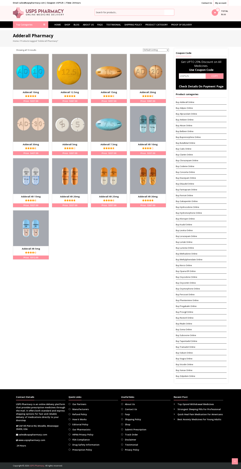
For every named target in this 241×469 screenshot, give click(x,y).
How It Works (79, 419)
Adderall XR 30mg (148, 196)
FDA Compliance (81, 439)
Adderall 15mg (109, 92)
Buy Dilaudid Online (185, 183)
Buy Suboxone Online (186, 335)
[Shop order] (156, 50)
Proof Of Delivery (181, 24)
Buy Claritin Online (184, 154)
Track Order (131, 434)
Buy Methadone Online (186, 253)
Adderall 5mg (69, 144)
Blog (76, 24)
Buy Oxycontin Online (186, 282)
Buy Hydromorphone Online (189, 212)
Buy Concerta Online (185, 172)
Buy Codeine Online (185, 166)
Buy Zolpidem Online (185, 376)
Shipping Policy (133, 24)
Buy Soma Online (184, 329)
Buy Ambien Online (185, 119)
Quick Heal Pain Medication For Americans (200, 414)
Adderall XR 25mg (109, 196)
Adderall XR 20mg (70, 196)
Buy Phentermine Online (187, 300)
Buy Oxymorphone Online (188, 288)
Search (169, 12)
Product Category (156, 24)
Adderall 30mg (31, 144)
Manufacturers (80, 409)
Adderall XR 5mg (31, 248)
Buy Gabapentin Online (187, 201)
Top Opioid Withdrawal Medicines (196, 404)
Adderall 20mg (148, 92)
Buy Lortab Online (184, 242)
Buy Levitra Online (184, 230)
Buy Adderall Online (185, 102)
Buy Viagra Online (184, 358)
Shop (67, 24)
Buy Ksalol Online (184, 224)
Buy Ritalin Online (184, 323)
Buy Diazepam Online (186, 178)
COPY (214, 76)
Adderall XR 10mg (148, 144)
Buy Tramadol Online (185, 347)
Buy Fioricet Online (184, 195)
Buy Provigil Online (184, 312)
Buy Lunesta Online (185, 247)
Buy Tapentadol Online (186, 341)
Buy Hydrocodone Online (187, 207)
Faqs (100, 24)
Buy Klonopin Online (185, 218)
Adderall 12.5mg (70, 92)
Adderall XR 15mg (31, 196)
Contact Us (206, 3)
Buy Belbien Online (185, 131)
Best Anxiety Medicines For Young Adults (199, 419)
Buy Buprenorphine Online (188, 137)
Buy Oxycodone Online (186, 277)
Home (57, 24)
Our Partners (79, 404)
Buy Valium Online (184, 352)
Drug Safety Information (85, 444)
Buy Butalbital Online (185, 143)
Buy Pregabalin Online (186, 306)
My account (220, 3)
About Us (88, 24)
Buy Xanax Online (184, 370)
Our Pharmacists (81, 429)
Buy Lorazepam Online (186, 236)
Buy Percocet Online (185, 294)
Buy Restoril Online (185, 317)
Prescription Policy (82, 449)
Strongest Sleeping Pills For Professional (199, 409)
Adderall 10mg (31, 92)
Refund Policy (79, 414)
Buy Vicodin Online (184, 364)
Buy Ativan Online (184, 125)
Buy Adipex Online (184, 108)
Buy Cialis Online (183, 148)
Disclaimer (130, 439)
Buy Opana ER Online (186, 271)
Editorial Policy (80, 424)
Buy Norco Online (184, 265)
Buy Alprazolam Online (186, 113)
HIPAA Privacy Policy (82, 434)
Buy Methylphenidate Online (189, 259)
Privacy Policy (132, 449)
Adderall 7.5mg (109, 144)
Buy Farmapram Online (186, 189)
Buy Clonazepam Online (187, 160)
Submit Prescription (135, 429)
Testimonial (113, 24)
